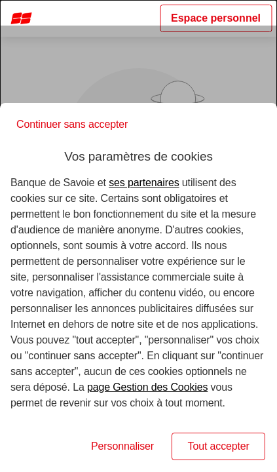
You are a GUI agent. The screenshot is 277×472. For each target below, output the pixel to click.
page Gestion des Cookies (147, 387)
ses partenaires (144, 182)
